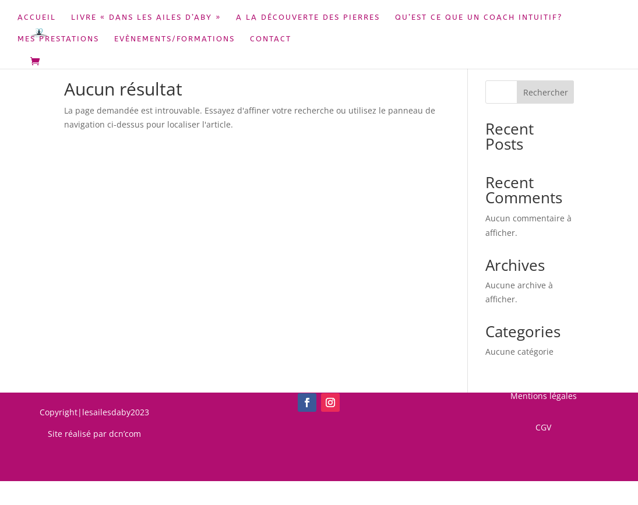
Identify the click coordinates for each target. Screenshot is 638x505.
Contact (270, 39)
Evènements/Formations (174, 39)
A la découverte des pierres (308, 17)
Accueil (36, 17)
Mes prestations (58, 39)
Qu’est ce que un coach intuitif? (478, 17)
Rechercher (545, 92)
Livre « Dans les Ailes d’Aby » (146, 17)
